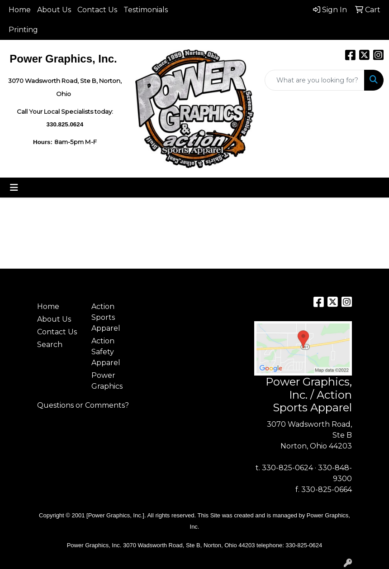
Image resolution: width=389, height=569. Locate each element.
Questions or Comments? (83, 405)
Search (49, 344)
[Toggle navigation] (14, 187)
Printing (23, 29)
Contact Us (97, 9)
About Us (54, 9)
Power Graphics (107, 381)
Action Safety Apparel (105, 352)
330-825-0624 (287, 467)
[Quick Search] (315, 80)
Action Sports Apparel (105, 317)
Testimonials (145, 9)
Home (20, 9)
